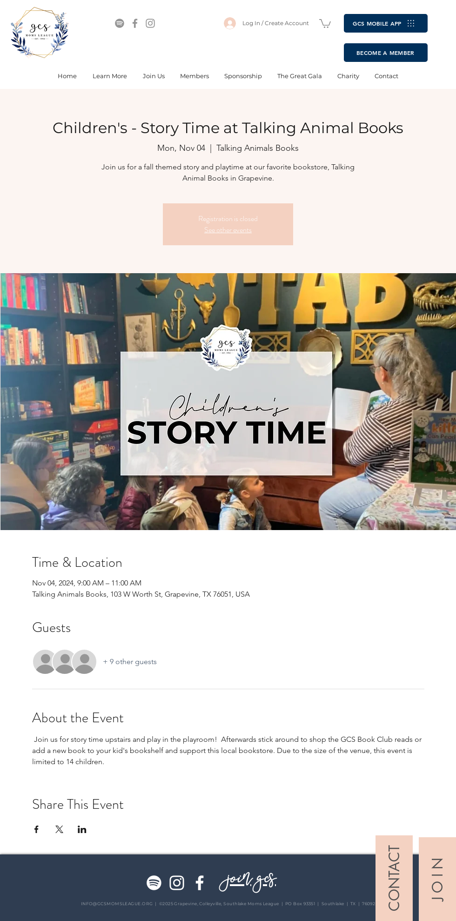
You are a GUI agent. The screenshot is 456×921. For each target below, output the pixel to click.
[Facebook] (135, 23)
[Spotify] (120, 23)
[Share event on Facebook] (36, 829)
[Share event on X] (59, 829)
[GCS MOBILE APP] (386, 23)
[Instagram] (150, 23)
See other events (228, 229)
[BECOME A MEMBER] (386, 52)
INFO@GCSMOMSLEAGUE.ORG (117, 903)
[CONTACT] (394, 878)
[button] (325, 23)
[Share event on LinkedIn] (82, 829)
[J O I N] (437, 879)
